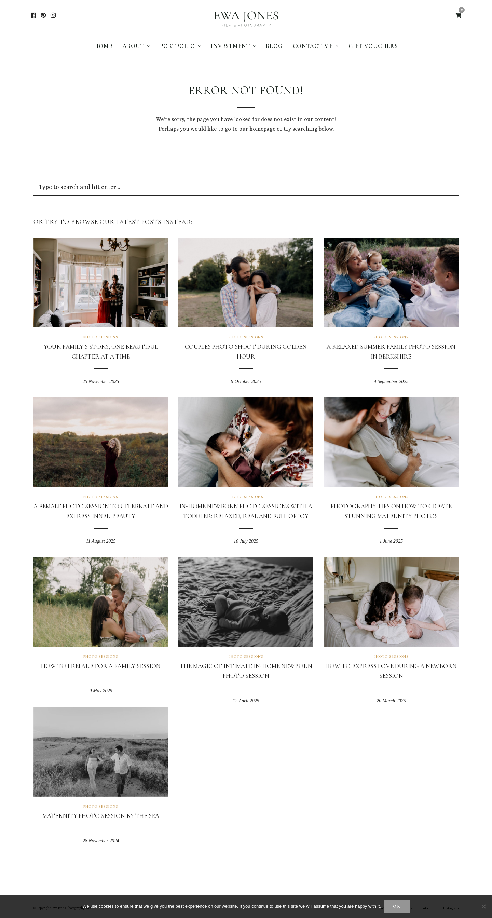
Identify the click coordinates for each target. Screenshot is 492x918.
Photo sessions (100, 337)
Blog (274, 46)
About (133, 46)
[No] (483, 906)
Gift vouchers (373, 46)
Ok (397, 906)
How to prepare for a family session (101, 666)
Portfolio (177, 46)
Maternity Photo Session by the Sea (100, 816)
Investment (230, 46)
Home (103, 46)
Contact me (313, 46)
